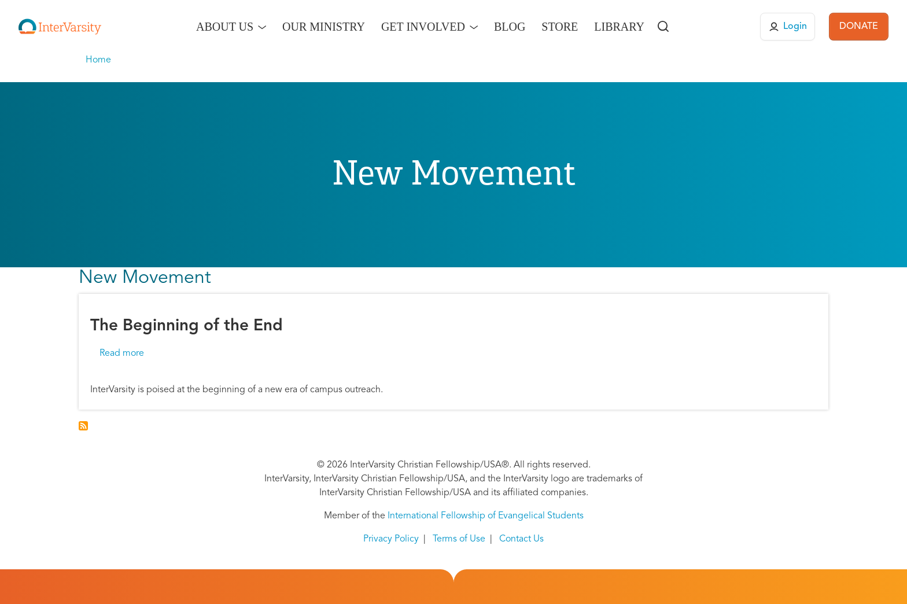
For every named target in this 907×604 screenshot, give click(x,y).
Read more (121, 353)
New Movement (145, 278)
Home (98, 60)
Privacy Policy (391, 539)
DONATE (858, 26)
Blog (509, 26)
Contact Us (521, 539)
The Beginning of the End (186, 326)
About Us (224, 26)
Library (619, 26)
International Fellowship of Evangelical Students (486, 516)
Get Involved (423, 26)
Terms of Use (459, 539)
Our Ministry (323, 26)
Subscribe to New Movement (83, 425)
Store (559, 26)
